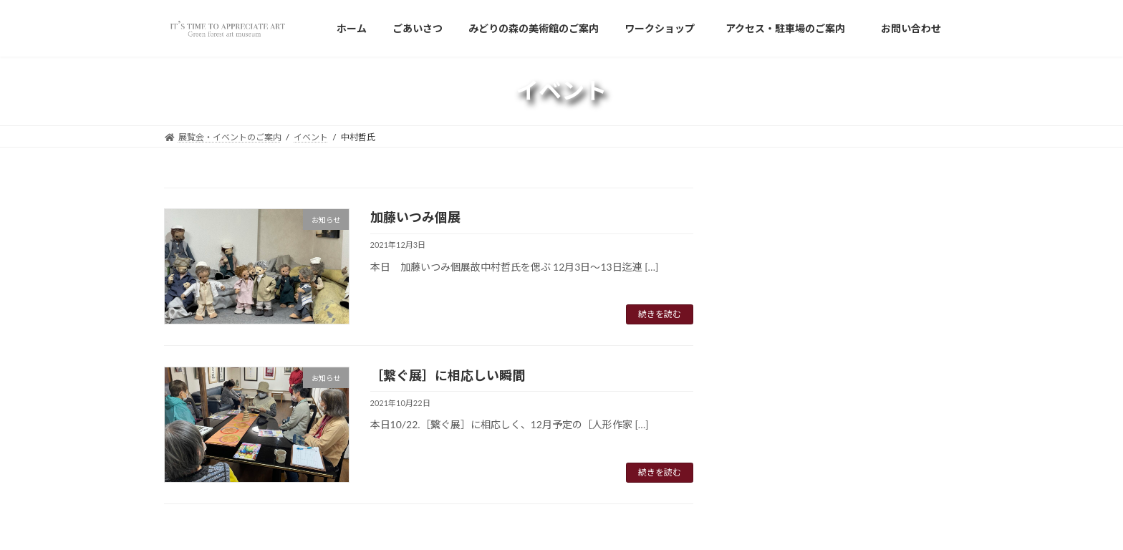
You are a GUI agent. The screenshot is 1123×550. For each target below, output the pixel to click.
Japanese (778, 233)
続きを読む (659, 314)
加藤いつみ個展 (415, 217)
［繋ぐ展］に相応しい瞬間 (447, 375)
